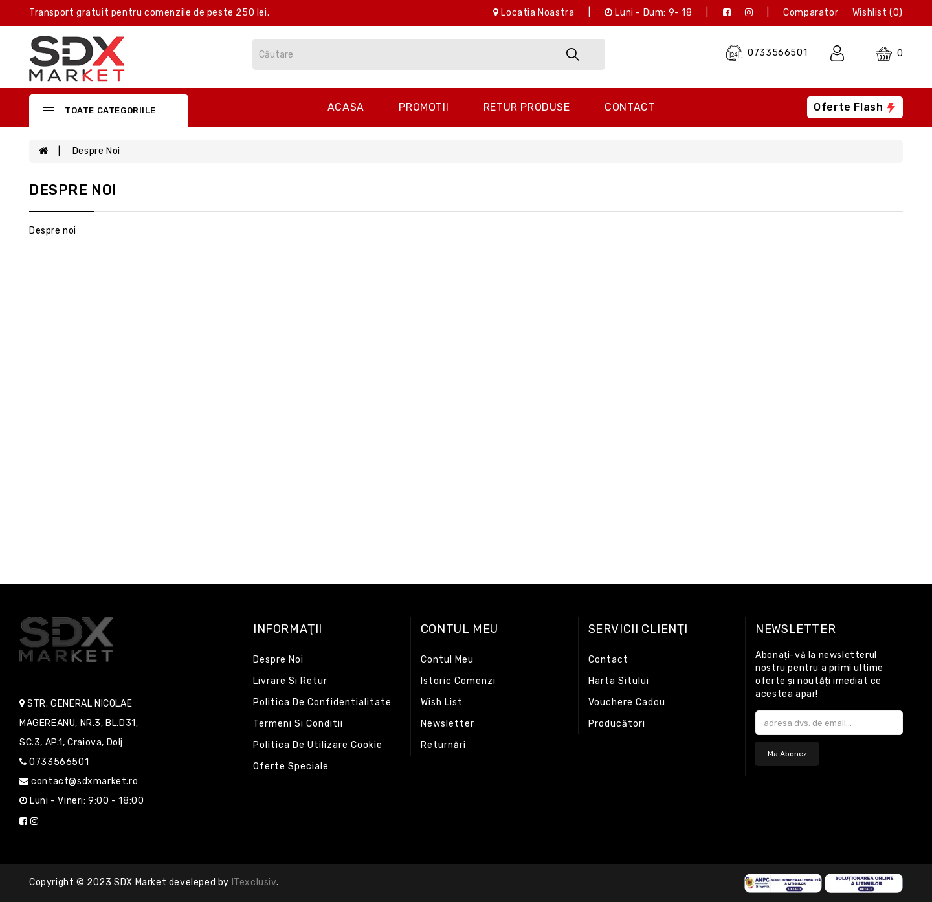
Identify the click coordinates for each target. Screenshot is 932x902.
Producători (616, 723)
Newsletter (447, 723)
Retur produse (526, 107)
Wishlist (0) (877, 12)
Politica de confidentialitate (322, 702)
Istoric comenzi (458, 681)
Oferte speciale (291, 766)
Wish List (442, 702)
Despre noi (96, 151)
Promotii (424, 107)
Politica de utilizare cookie (318, 745)
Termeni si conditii (298, 723)
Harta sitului (618, 681)
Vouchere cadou (626, 702)
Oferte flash (855, 107)
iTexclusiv (254, 882)
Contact (630, 107)
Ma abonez (787, 753)
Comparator (810, 12)
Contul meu (447, 659)
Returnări (443, 745)
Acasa (345, 107)
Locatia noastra (533, 12)
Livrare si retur (290, 681)
